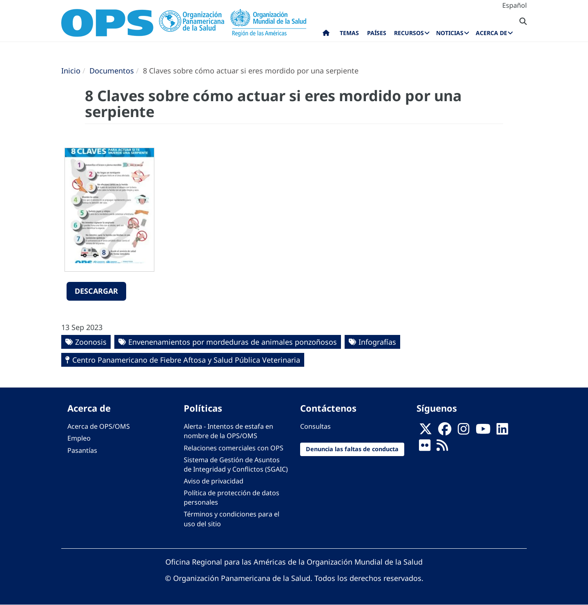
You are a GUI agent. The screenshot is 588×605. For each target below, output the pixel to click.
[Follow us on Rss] (442, 447)
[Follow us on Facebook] (444, 431)
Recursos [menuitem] (409, 33)
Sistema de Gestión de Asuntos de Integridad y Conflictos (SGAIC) (236, 464)
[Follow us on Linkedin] (502, 431)
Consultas (315, 426)
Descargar (96, 291)
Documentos (111, 70)
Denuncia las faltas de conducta (352, 449)
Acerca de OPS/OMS (98, 426)
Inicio (70, 70)
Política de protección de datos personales (231, 497)
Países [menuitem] (376, 33)
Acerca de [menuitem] (491, 33)
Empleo (79, 438)
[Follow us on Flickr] (424, 447)
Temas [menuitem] (349, 33)
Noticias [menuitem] (449, 33)
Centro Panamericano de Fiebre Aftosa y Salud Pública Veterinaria (186, 360)
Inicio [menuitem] (326, 35)
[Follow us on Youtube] (483, 431)
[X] (425, 431)
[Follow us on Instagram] (463, 431)
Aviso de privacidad (213, 480)
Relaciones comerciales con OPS (233, 447)
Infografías (377, 342)
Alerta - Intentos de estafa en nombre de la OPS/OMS (228, 431)
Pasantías (82, 450)
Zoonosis (91, 342)
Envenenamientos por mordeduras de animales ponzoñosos (232, 342)
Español (514, 5)
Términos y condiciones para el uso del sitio (231, 519)
